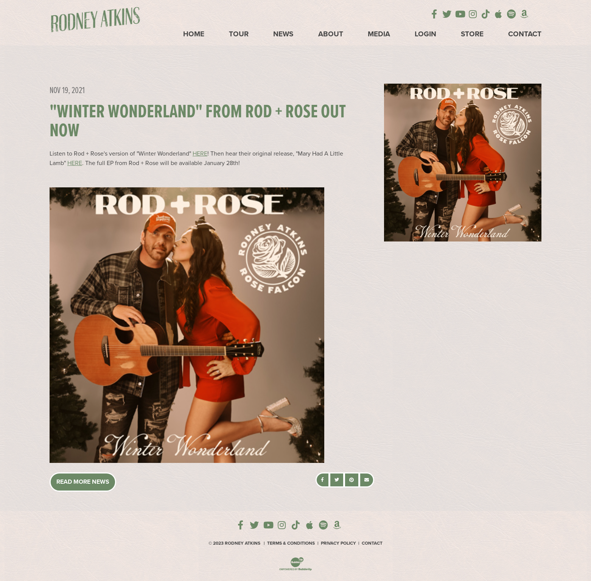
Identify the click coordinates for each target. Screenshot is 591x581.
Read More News (82, 482)
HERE (200, 153)
